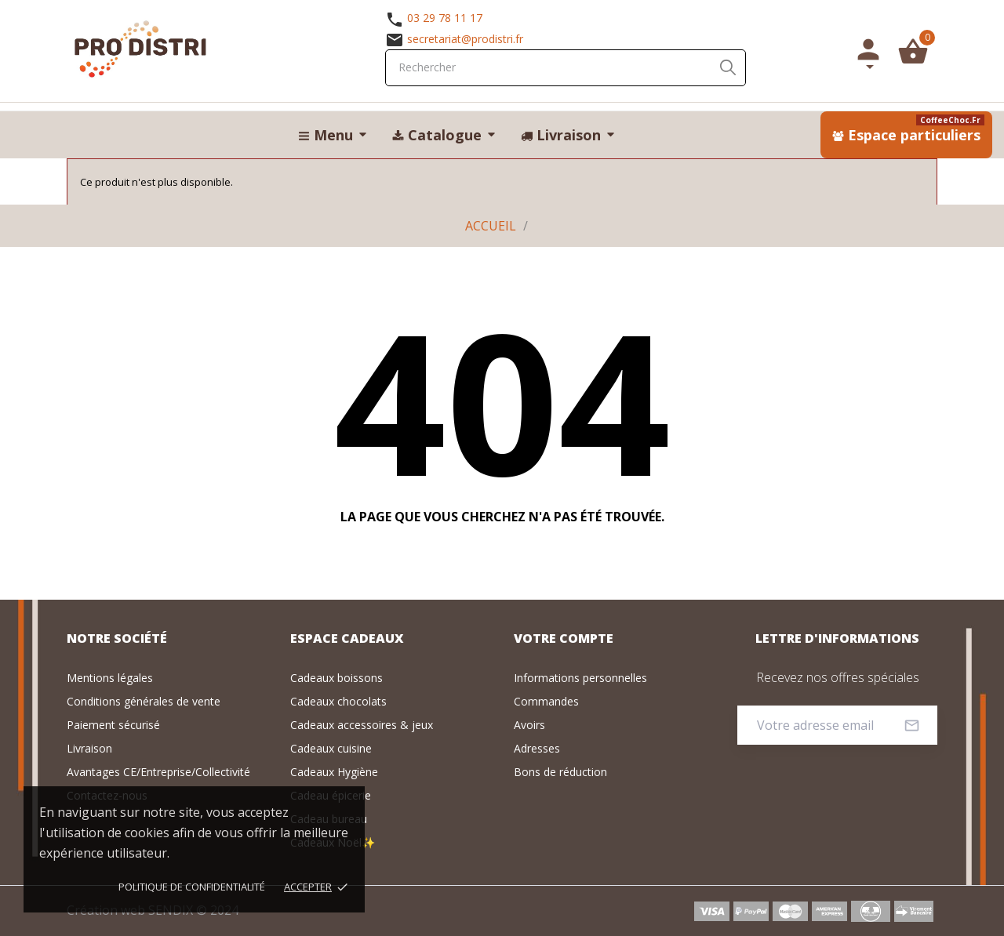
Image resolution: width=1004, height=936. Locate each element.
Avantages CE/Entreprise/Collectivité (158, 771)
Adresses (537, 748)
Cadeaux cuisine (331, 748)
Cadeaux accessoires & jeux (361, 724)
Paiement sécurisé (113, 724)
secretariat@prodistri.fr (465, 38)
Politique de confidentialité (191, 887)
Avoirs (529, 724)
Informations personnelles (580, 677)
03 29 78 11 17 (444, 17)
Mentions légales (110, 677)
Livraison (89, 748)
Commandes (546, 701)
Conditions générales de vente (143, 701)
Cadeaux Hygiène (334, 771)
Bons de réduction (560, 771)
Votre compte (563, 638)
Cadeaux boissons (336, 677)
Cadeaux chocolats (338, 701)
